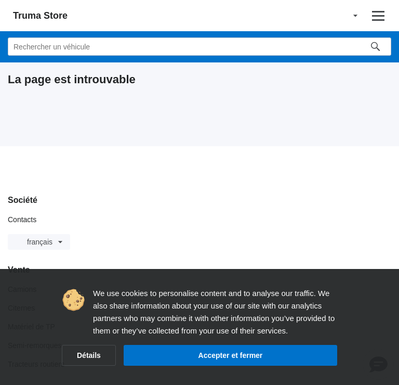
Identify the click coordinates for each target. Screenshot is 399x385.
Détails (89, 355)
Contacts (22, 219)
